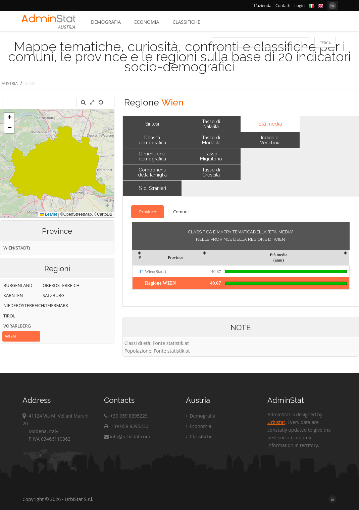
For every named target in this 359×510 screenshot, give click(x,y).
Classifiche (186, 22)
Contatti (283, 5)
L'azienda (262, 5)
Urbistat (276, 422)
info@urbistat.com (127, 436)
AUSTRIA (10, 83)
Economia (146, 22)
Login (300, 5)
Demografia (106, 22)
